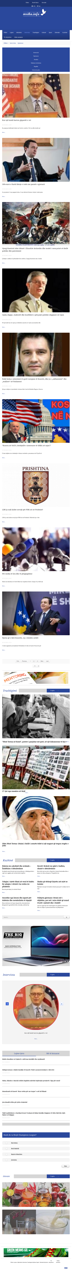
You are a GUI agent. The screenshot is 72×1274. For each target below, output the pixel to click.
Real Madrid (15, 1148)
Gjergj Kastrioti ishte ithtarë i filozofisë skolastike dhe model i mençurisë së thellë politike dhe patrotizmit (35, 249)
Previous (24, 661)
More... (3, 132)
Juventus (14, 1160)
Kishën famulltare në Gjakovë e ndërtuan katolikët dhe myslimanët (23, 1059)
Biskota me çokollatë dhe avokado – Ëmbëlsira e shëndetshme (16, 867)
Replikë (36, 66)
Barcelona (14, 1143)
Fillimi (27, 2)
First (18, 661)
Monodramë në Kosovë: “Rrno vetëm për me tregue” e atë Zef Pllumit (24, 1091)
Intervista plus (36, 70)
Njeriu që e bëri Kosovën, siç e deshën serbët (20, 638)
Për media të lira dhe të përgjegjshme (17, 574)
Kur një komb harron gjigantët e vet (16, 120)
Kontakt (44, 2)
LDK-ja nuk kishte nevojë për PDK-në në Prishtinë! (22, 509)
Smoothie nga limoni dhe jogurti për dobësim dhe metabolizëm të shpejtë (17, 899)
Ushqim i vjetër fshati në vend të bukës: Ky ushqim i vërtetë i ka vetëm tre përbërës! (18, 884)
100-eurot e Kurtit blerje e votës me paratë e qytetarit (23, 184)
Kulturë (44, 32)
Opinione (20, 43)
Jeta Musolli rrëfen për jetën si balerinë (14, 1102)
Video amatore (18, 37)
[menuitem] (36, 52)
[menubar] (36, 61)
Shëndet (57, 32)
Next (42, 661)
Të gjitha (52, 690)
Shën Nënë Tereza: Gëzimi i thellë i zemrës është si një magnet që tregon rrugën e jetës (35, 845)
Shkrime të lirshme (36, 63)
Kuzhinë (64, 32)
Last (47, 661)
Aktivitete (19, 32)
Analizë (36, 59)
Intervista (27, 32)
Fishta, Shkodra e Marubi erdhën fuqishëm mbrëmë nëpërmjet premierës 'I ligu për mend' (31, 1081)
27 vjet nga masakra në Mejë (13, 791)
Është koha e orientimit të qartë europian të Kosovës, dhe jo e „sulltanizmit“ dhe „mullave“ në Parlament (34, 380)
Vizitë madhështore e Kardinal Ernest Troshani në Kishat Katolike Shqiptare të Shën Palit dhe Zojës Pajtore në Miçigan (33, 1114)
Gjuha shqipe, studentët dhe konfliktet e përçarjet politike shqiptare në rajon (33, 315)
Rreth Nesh (35, 2)
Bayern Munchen (16, 1154)
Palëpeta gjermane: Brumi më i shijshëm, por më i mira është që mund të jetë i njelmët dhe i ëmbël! (53, 900)
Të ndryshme (7, 37)
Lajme (12, 32)
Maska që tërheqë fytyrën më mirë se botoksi (52, 882)
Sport (50, 32)
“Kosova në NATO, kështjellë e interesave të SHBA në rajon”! (26, 445)
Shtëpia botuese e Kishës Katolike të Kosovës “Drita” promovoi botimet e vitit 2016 (28, 1070)
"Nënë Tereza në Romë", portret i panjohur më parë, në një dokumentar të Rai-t (34, 742)
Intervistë (36, 52)
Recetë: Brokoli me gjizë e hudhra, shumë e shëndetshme (51, 867)
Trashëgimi (36, 32)
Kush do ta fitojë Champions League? (20, 1135)
